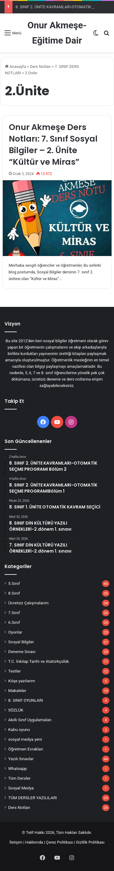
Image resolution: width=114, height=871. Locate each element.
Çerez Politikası (59, 842)
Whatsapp (17, 768)
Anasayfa (15, 66)
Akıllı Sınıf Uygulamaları (29, 719)
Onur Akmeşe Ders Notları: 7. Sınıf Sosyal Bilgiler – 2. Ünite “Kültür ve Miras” (53, 144)
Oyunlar (15, 632)
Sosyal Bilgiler (21, 641)
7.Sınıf (14, 612)
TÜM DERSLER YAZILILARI (32, 797)
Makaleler (17, 690)
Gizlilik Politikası (90, 842)
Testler (14, 671)
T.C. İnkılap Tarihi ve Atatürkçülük (38, 661)
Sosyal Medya (21, 787)
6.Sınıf (14, 622)
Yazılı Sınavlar (21, 758)
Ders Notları (40, 66)
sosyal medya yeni (25, 739)
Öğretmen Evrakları (25, 748)
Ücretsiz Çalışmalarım (28, 602)
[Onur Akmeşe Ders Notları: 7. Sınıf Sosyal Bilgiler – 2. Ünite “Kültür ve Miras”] (57, 218)
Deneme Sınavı (22, 651)
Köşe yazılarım (21, 680)
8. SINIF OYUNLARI (25, 700)
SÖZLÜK (15, 710)
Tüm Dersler (19, 778)
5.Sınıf (14, 583)
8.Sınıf (14, 593)
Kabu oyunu (19, 729)
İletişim (15, 842)
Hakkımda (34, 842)
